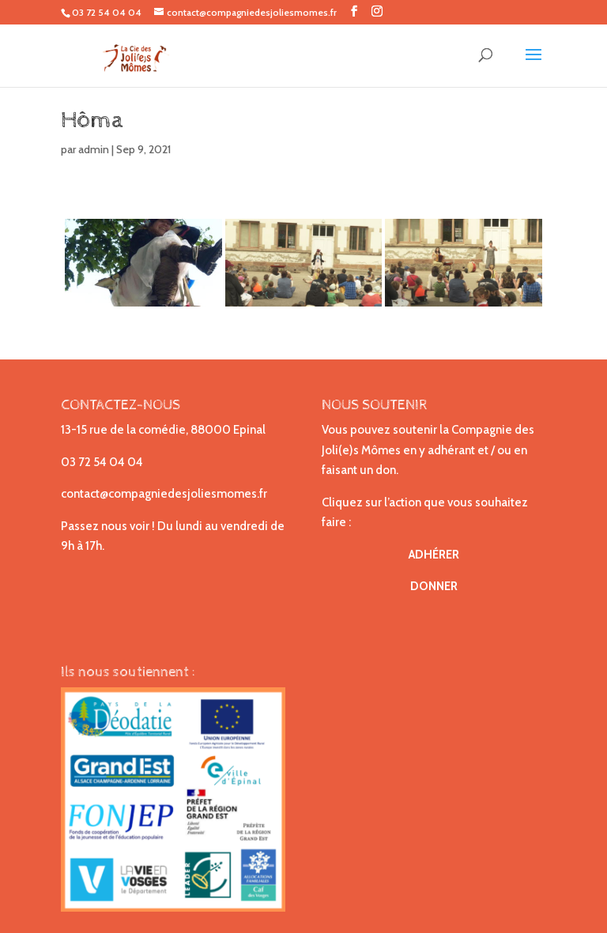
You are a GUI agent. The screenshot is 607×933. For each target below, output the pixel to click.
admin (93, 149)
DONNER (434, 586)
